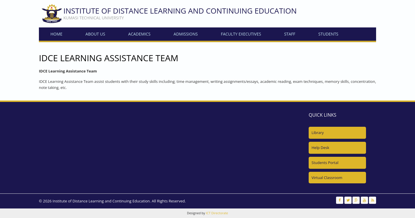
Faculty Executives (241, 34)
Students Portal (325, 162)
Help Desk (320, 147)
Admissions (185, 34)
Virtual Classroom (327, 177)
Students (328, 34)
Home (56, 34)
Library (318, 132)
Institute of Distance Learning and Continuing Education (180, 10)
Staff (289, 34)
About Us (95, 34)
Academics (139, 34)
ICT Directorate (217, 213)
